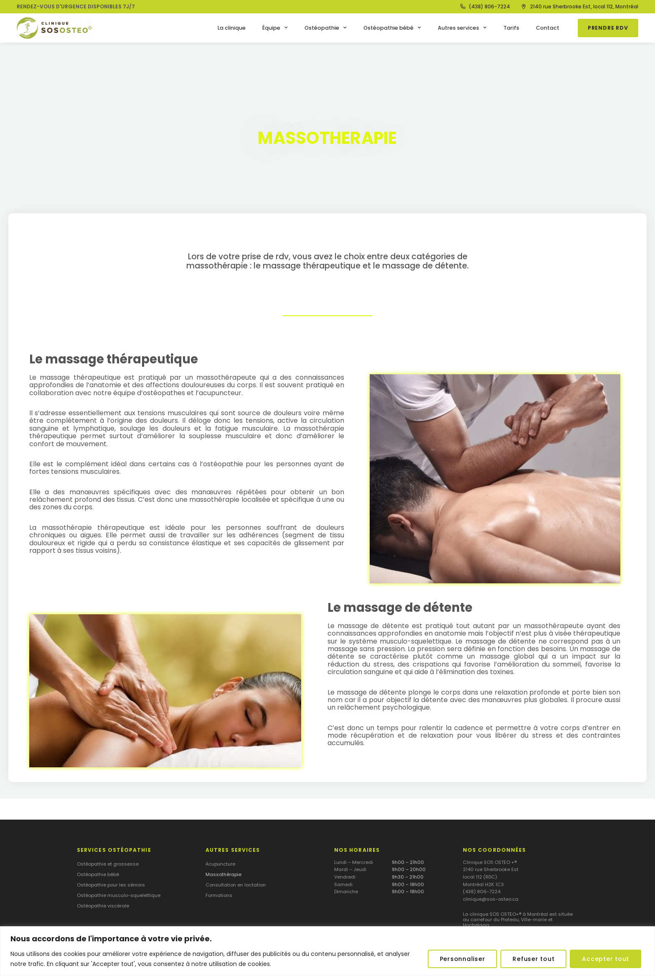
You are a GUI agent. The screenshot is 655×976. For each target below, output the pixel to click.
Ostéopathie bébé (392, 28)
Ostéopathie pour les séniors (111, 884)
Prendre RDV (608, 27)
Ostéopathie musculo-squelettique (118, 895)
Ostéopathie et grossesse (108, 864)
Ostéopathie (326, 28)
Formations (219, 895)
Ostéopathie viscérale (103, 905)
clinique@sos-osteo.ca (490, 899)
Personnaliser (462, 959)
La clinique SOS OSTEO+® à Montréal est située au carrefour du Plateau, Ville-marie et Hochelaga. (518, 919)
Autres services (462, 28)
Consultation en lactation (236, 884)
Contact (547, 27)
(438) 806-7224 (481, 891)
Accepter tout (605, 959)
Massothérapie (223, 874)
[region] (327, 951)
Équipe (275, 28)
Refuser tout (533, 959)
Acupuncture (220, 864)
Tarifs (511, 27)
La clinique (232, 27)
